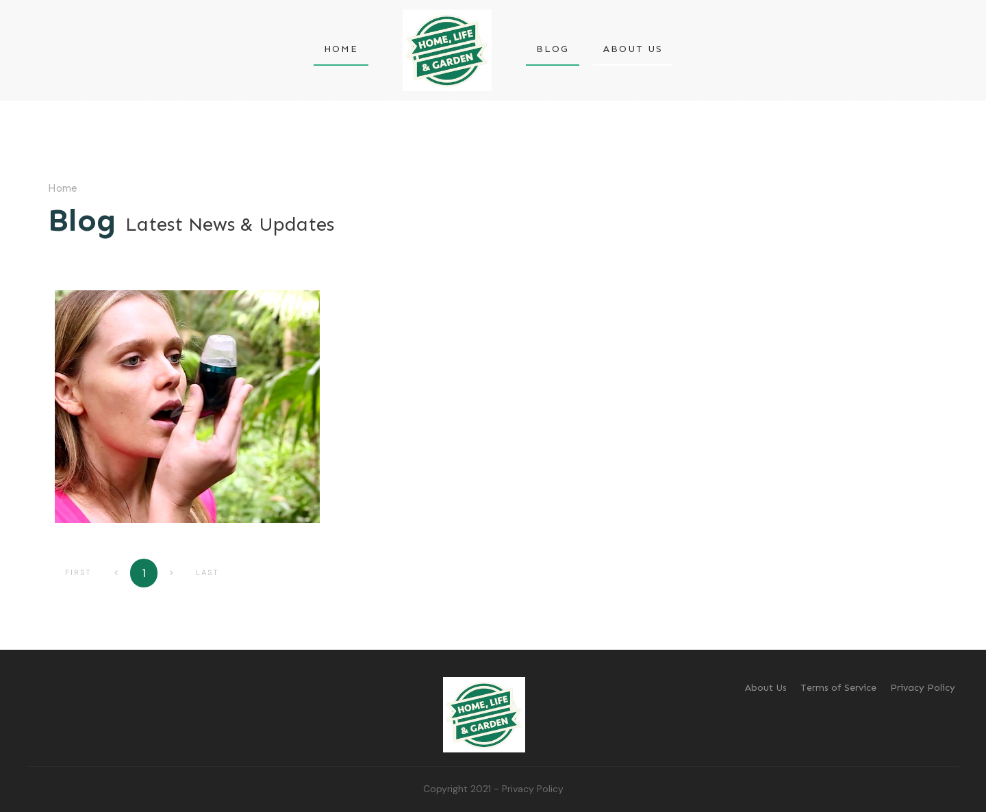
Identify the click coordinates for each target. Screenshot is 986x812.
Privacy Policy (533, 789)
